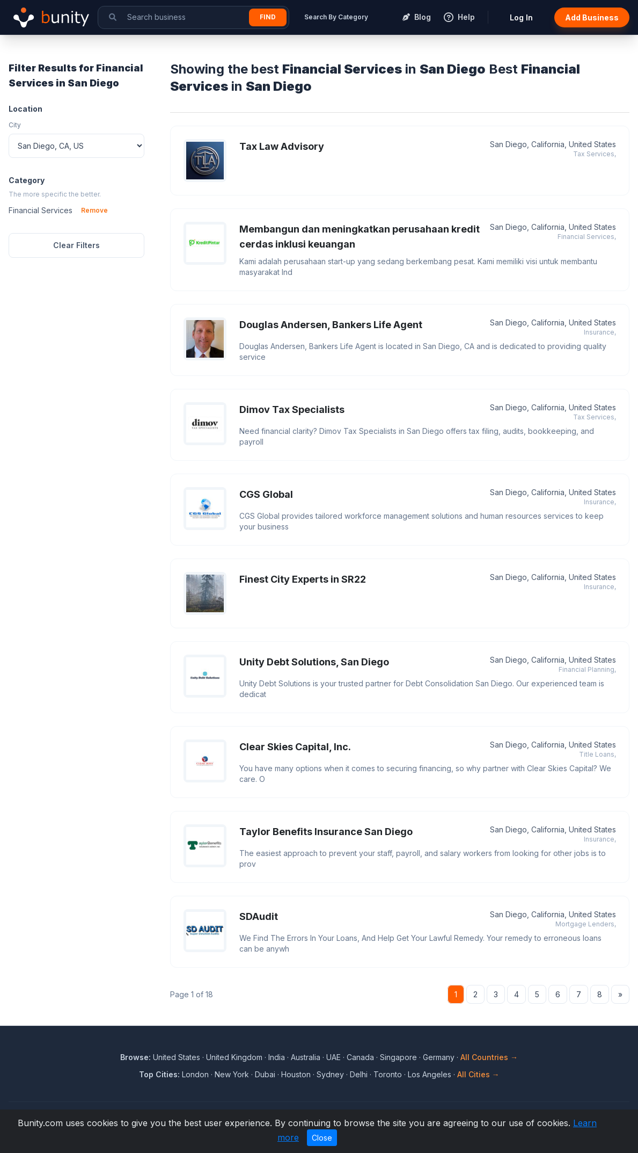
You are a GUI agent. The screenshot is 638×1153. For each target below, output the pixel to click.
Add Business (592, 17)
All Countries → (489, 1057)
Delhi (359, 1074)
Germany (438, 1057)
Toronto (387, 1074)
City (15, 125)
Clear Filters (76, 245)
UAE (333, 1057)
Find (268, 17)
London (195, 1074)
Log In (521, 17)
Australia (305, 1057)
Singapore (398, 1057)
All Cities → (478, 1074)
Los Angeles (429, 1074)
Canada (360, 1057)
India (276, 1057)
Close (322, 1137)
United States (176, 1057)
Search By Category (336, 17)
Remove (94, 210)
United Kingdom (234, 1057)
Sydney (330, 1074)
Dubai (265, 1074)
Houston (296, 1074)
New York (232, 1074)
